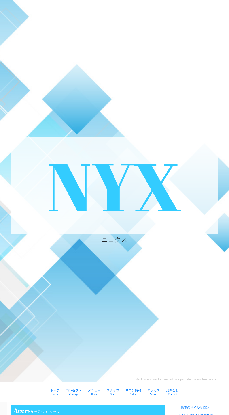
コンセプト (74, 393)
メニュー (94, 393)
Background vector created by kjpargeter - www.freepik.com (177, 379)
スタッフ (113, 393)
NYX (114, 185)
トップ (55, 393)
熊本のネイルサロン (195, 407)
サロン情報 (133, 393)
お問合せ (172, 393)
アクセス (153, 393)
